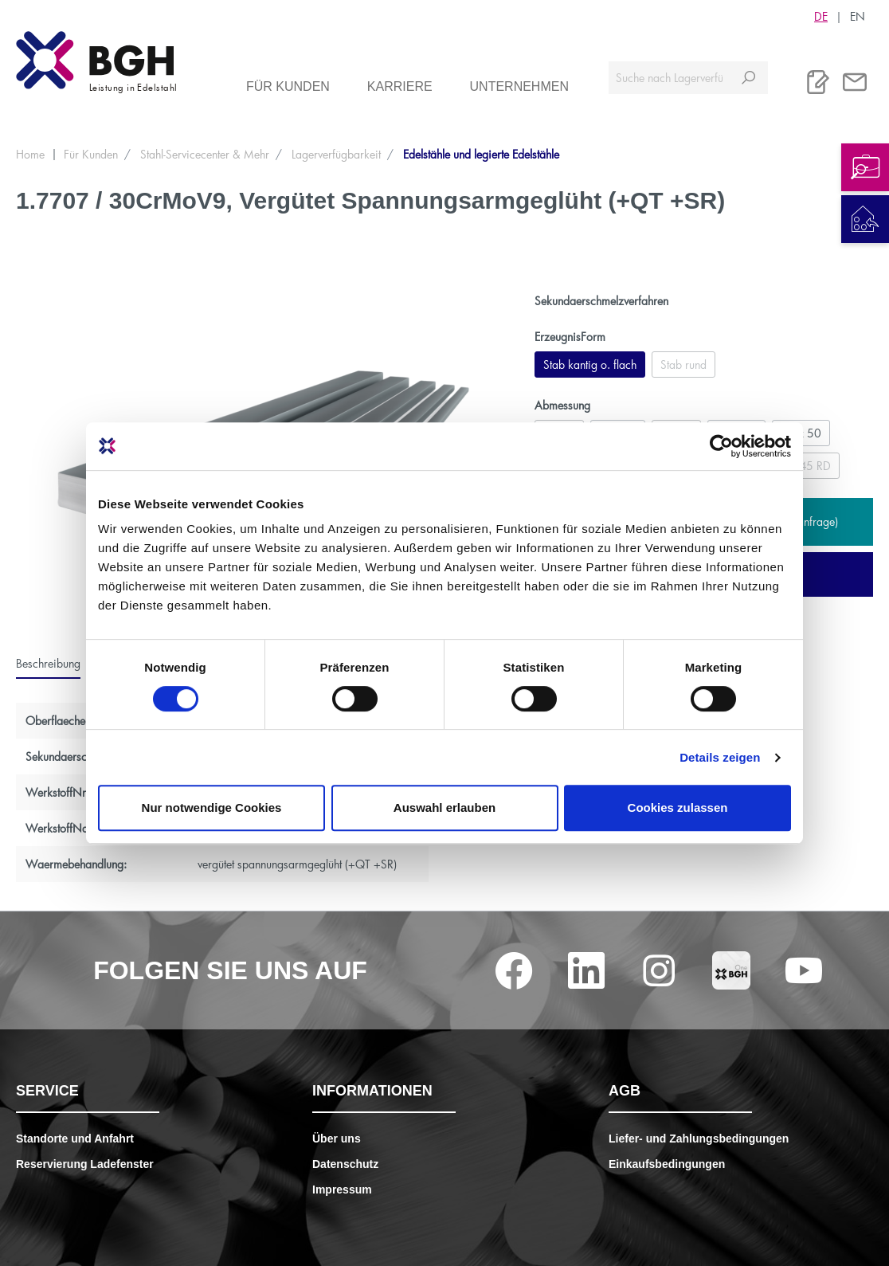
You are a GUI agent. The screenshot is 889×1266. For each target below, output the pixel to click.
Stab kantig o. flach (589, 364)
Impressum (342, 1189)
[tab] (48, 663)
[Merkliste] (818, 82)
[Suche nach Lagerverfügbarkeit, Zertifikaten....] (669, 77)
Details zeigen (719, 757)
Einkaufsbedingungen (667, 1164)
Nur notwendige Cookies (212, 807)
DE (821, 16)
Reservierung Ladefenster (85, 1164)
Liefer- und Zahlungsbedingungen (699, 1138)
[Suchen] (748, 77)
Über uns (336, 1138)
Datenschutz (345, 1164)
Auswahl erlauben (444, 807)
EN (857, 16)
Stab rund (683, 364)
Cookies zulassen (678, 807)
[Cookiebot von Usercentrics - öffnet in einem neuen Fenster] (721, 446)
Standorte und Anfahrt (75, 1138)
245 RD (812, 465)
